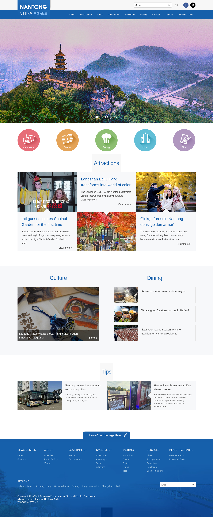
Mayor (72, 455)
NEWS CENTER (27, 450)
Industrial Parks (186, 15)
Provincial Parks (177, 459)
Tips (106, 372)
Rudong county (43, 486)
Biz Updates (102, 455)
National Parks (176, 455)
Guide (99, 463)
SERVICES (153, 450)
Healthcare (152, 467)
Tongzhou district (90, 486)
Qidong (75, 486)
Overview (49, 455)
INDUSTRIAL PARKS (181, 450)
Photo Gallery (51, 459)
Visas (149, 455)
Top (107, 512)
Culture (58, 278)
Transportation (154, 459)
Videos (47, 463)
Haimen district (61, 486)
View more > (65, 247)
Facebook (186, 5)
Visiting (143, 15)
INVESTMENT (104, 450)
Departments (75, 459)
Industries (100, 467)
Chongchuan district (111, 486)
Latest (21, 455)
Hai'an (21, 486)
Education (152, 463)
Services (156, 15)
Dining (154, 278)
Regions (169, 15)
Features (22, 459)
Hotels (126, 467)
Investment (130, 15)
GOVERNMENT (78, 450)
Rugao (30, 486)
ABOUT (48, 450)
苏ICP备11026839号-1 (28, 502)
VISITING (128, 450)
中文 (176, 5)
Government (113, 15)
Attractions (106, 163)
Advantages (101, 459)
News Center (86, 15)
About (100, 15)
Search (169, 5)
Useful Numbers (155, 471)
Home (72, 15)
